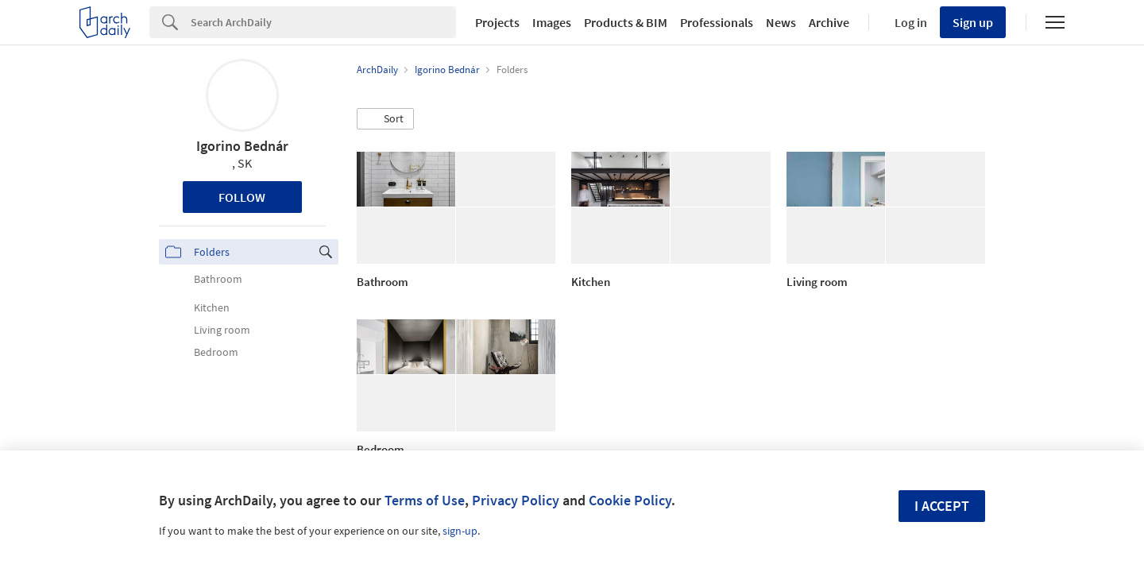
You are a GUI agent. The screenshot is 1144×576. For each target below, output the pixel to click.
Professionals (716, 22)
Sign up (973, 22)
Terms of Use (425, 500)
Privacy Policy (515, 500)
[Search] (323, 22)
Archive (829, 22)
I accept (941, 506)
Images (551, 22)
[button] (385, 119)
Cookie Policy (630, 500)
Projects (497, 22)
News (781, 22)
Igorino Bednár (242, 146)
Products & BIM (625, 22)
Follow (241, 197)
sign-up (460, 531)
